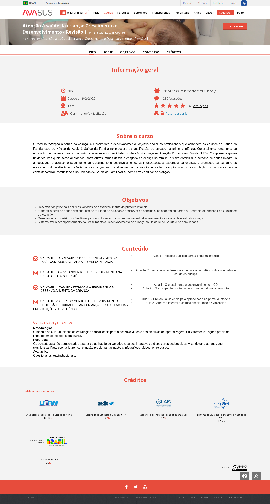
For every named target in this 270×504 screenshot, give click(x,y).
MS (46, 462)
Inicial (181, 498)
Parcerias (32, 498)
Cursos (107, 13)
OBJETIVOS (127, 52)
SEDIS (104, 418)
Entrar (210, 13)
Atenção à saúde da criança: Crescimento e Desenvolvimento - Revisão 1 (95, 38)
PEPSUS (221, 420)
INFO (92, 52)
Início (95, 13)
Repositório (181, 13)
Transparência (160, 13)
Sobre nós (140, 13)
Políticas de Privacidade (144, 498)
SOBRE (108, 52)
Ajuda (197, 13)
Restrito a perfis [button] (177, 113)
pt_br (240, 13)
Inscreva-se (235, 26)
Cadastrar (225, 12)
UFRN (47, 418)
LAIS (162, 418)
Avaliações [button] (201, 106)
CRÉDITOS (174, 52)
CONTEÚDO (151, 52)
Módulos (36, 38)
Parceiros (123, 13)
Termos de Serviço (119, 498)
